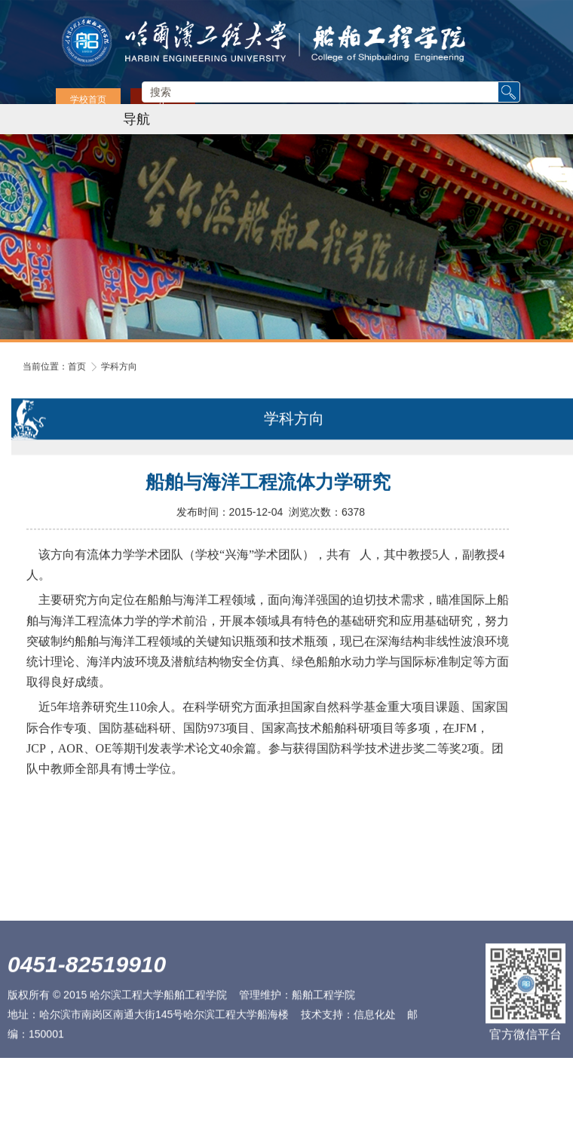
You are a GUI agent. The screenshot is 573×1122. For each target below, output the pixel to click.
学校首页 (88, 100)
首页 (77, 366)
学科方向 (119, 366)
